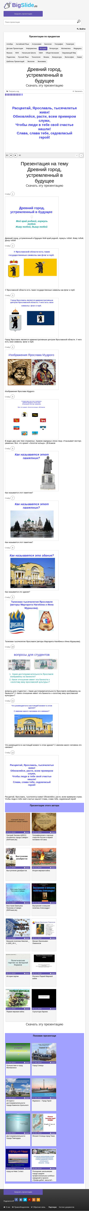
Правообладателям (20, 1207)
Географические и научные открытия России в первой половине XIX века (42, 837)
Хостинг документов (66, 1207)
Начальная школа (28, 53)
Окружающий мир (67, 53)
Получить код (12, 91)
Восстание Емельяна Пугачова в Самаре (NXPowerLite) (14, 908)
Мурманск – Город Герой (41, 1101)
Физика (45, 57)
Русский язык (23, 57)
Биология (46, 44)
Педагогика (10, 57)
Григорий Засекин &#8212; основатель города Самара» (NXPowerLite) (17, 837)
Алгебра (9, 44)
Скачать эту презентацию (44, 85)
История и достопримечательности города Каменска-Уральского (17, 1103)
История (42, 48)
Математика (64, 48)
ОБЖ (39, 53)
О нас (7, 1207)
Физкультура (55, 57)
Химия (77, 57)
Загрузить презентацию (23, 14)
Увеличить (78, 91)
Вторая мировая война (41, 871)
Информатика (31, 48)
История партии (12, 976)
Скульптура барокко (40, 1012)
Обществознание (51, 53)
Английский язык (21, 44)
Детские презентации (14, 48)
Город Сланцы (37, 1066)
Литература (52, 48)
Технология (35, 57)
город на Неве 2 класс (14, 1172)
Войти (81, 29)
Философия (67, 57)
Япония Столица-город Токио (43, 1136)
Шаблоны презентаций (15, 62)
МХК (16, 53)
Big (24, 5)
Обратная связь (38, 1207)
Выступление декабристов (16, 871)
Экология (30, 62)
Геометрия (68, 44)
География (57, 44)
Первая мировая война (15, 1012)
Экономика (41, 62)
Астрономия (36, 44)
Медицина (76, 48)
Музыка (9, 53)
